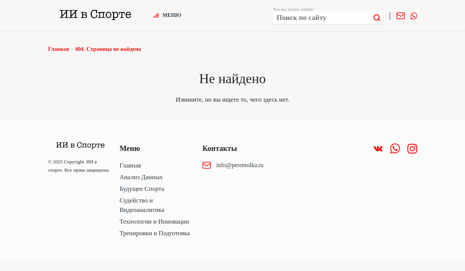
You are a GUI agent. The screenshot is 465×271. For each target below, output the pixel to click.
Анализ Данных (141, 177)
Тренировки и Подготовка (155, 233)
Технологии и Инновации (154, 221)
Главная (130, 165)
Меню (172, 15)
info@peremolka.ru (240, 165)
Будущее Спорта (142, 188)
